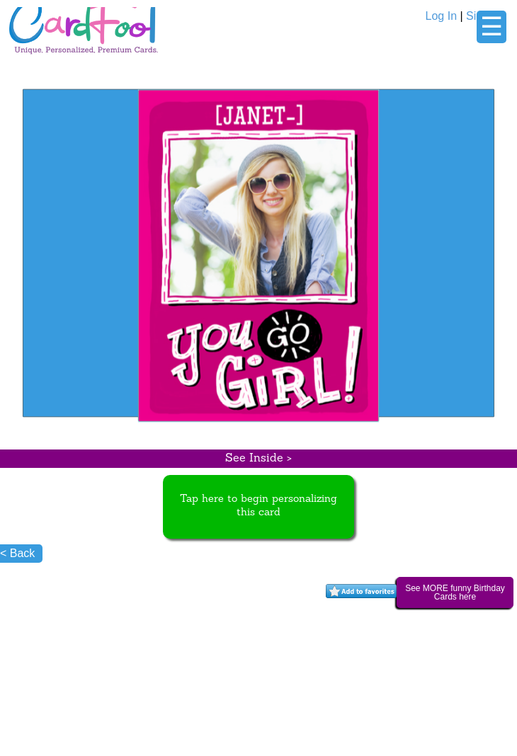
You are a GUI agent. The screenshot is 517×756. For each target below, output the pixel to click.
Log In (441, 16)
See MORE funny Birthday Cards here (455, 592)
